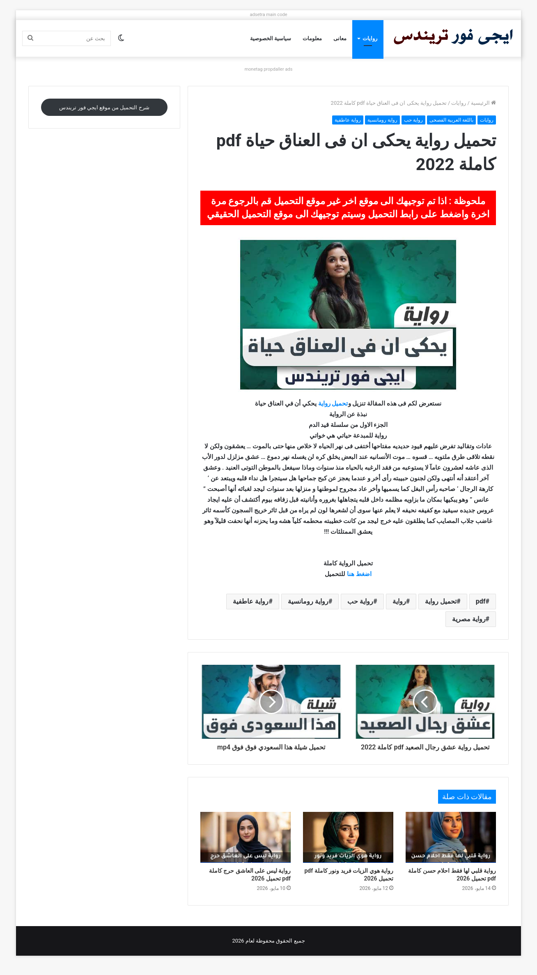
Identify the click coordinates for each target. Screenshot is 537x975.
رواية (399, 601)
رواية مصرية (469, 619)
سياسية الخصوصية (270, 38)
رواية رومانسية (382, 120)
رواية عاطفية (348, 120)
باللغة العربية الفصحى (451, 120)
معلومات (312, 38)
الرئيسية (483, 103)
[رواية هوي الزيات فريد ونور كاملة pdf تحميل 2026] (348, 846)
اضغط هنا (359, 574)
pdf (481, 601)
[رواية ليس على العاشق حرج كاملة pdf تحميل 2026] (245, 846)
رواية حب (413, 120)
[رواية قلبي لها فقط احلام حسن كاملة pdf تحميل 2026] (451, 846)
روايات (370, 38)
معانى (340, 38)
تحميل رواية (332, 403)
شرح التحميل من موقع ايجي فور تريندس (104, 107)
